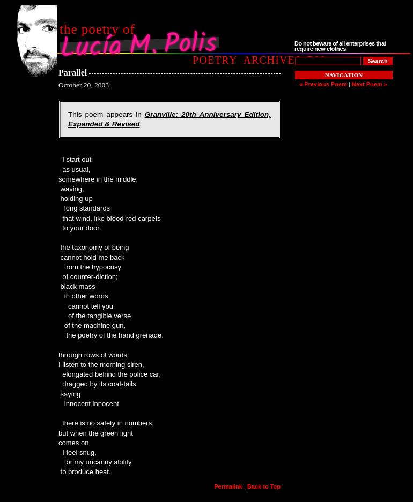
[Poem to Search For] (328, 61)
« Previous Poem (323, 84)
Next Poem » (369, 84)
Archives (272, 60)
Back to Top (264, 486)
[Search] (378, 61)
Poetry (215, 60)
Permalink (228, 486)
